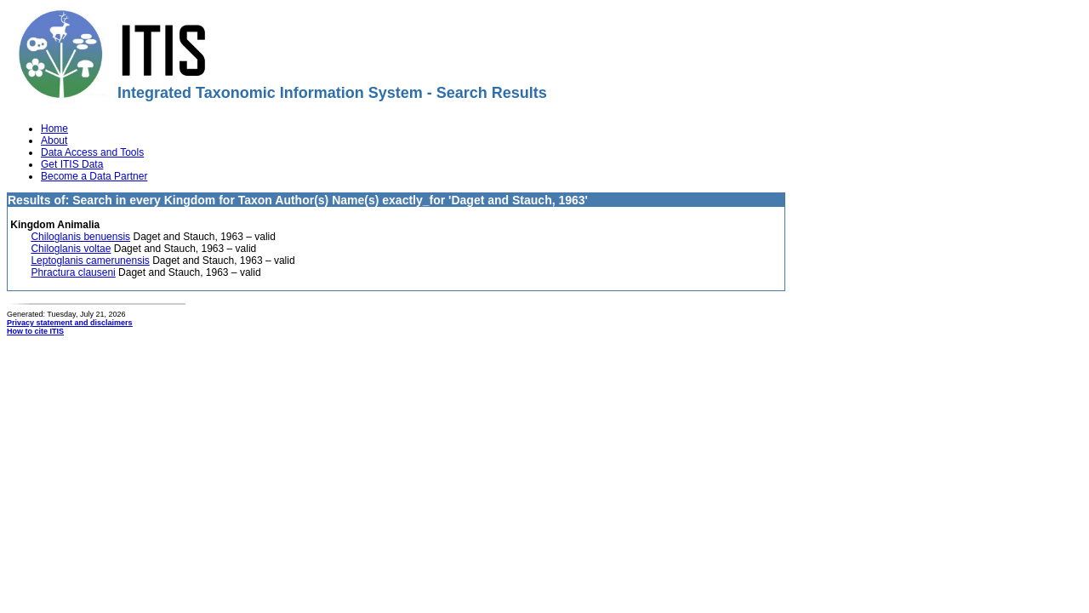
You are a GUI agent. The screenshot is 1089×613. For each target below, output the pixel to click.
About (54, 140)
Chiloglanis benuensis (80, 237)
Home (54, 129)
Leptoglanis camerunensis (90, 260)
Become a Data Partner (94, 176)
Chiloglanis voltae (71, 249)
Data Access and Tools (92, 152)
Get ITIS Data (72, 164)
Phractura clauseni (73, 272)
